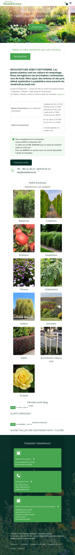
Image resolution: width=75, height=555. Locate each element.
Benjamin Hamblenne (39, 422)
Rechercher (20, 56)
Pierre (31, 406)
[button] (70, 3)
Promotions (37, 27)
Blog (13, 407)
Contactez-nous (21, 162)
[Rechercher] (37, 49)
